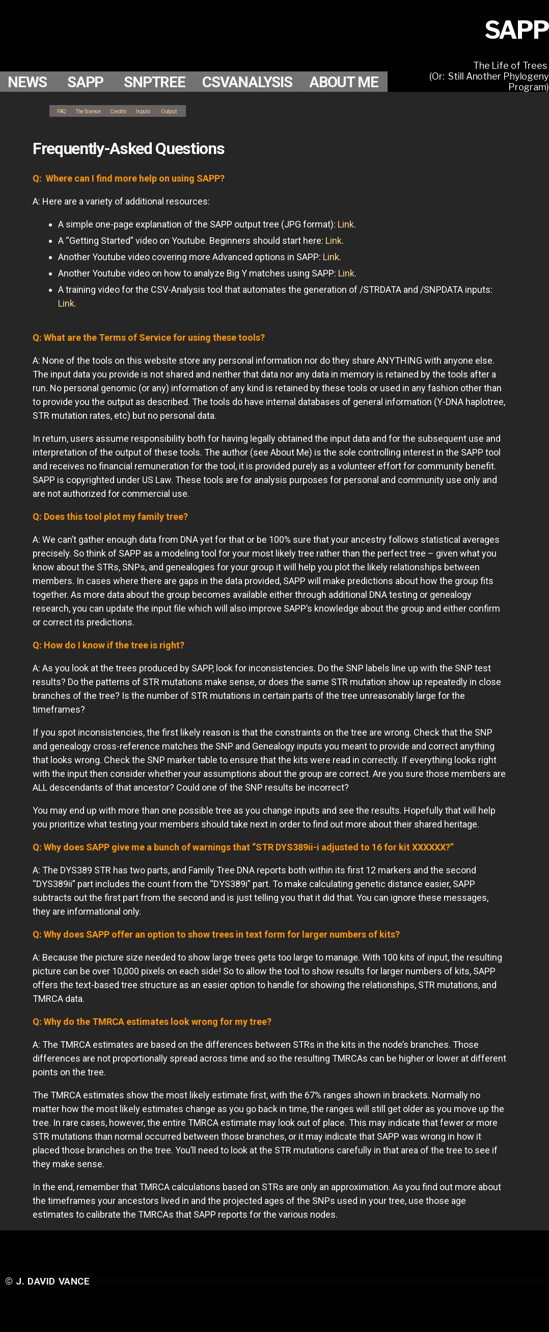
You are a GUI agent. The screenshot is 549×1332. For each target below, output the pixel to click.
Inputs (173, 110)
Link (346, 224)
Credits (140, 110)
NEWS (29, 61)
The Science (100, 110)
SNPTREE (164, 61)
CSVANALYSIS (264, 61)
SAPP (91, 61)
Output (204, 110)
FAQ (64, 110)
